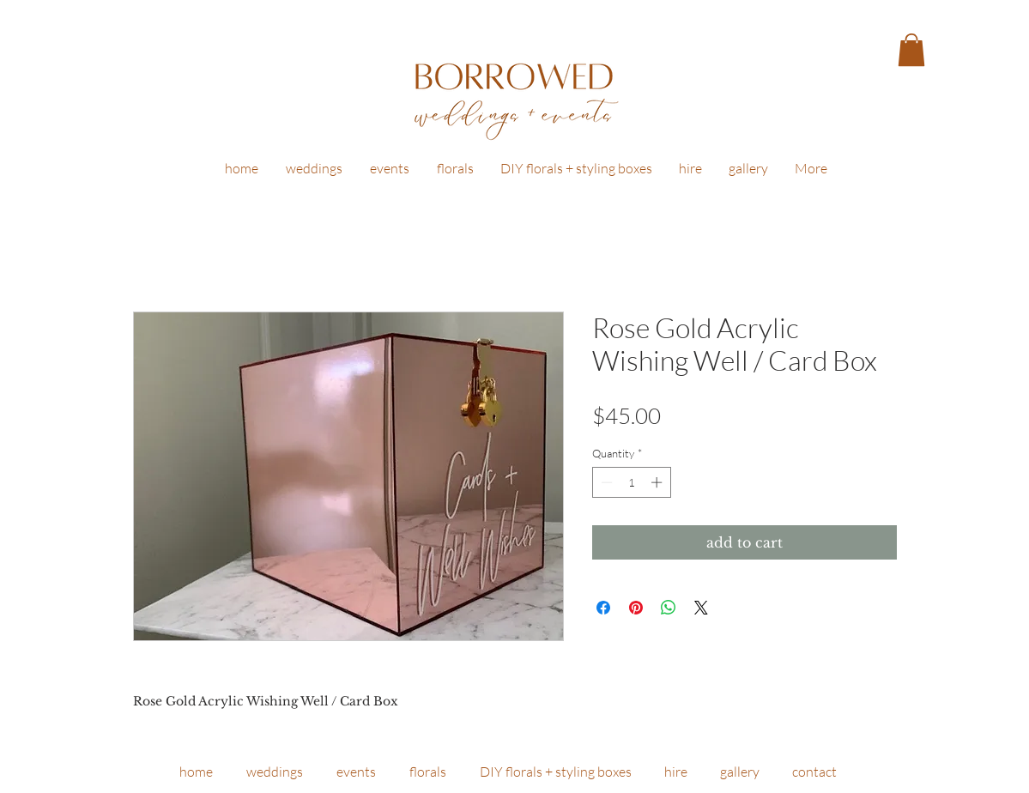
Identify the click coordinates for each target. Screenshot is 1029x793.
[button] (911, 49)
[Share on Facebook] (603, 607)
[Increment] (658, 482)
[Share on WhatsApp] (668, 607)
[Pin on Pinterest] (636, 607)
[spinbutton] (631, 482)
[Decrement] (605, 482)
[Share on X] (701, 607)
